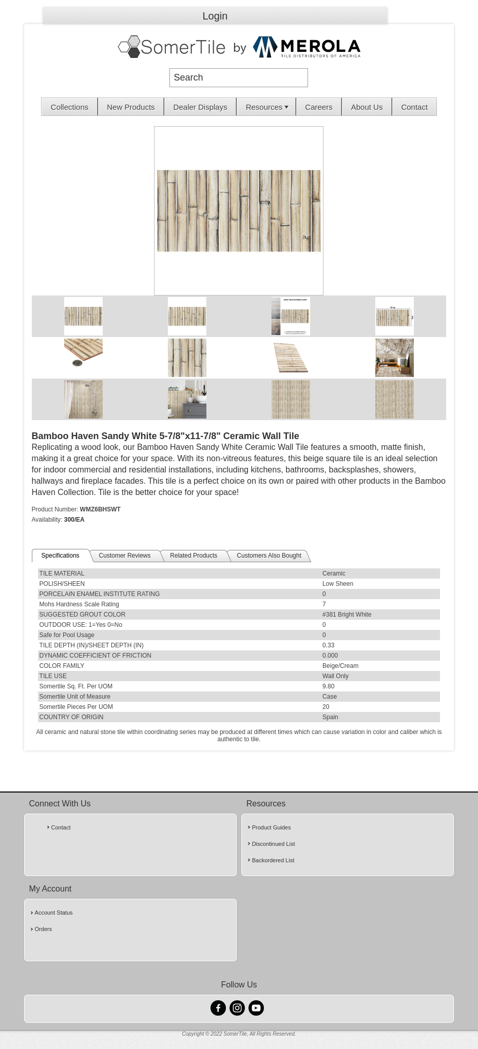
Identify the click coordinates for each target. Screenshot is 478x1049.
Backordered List (273, 860)
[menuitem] (70, 106)
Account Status (54, 912)
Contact (414, 107)
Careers (318, 107)
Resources (268, 107)
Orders (43, 929)
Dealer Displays (200, 107)
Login (214, 16)
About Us (367, 107)
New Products (131, 107)
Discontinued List (273, 844)
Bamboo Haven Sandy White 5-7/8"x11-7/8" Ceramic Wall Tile (165, 436)
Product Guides (271, 827)
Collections (69, 107)
